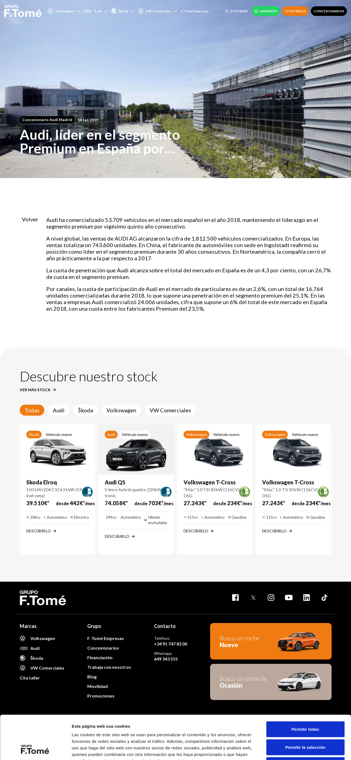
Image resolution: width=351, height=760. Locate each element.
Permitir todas (305, 688)
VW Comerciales (170, 410)
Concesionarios (103, 647)
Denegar (305, 724)
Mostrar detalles (296, 749)
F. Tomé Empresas (194, 11)
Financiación (99, 657)
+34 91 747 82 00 (170, 643)
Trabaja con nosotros (109, 667)
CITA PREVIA (295, 11)
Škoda (85, 410)
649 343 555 (166, 658)
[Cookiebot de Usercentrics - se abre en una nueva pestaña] (35, 749)
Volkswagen (121, 410)
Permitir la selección (305, 706)
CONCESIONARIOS (329, 11)
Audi (59, 410)
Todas (32, 410)
